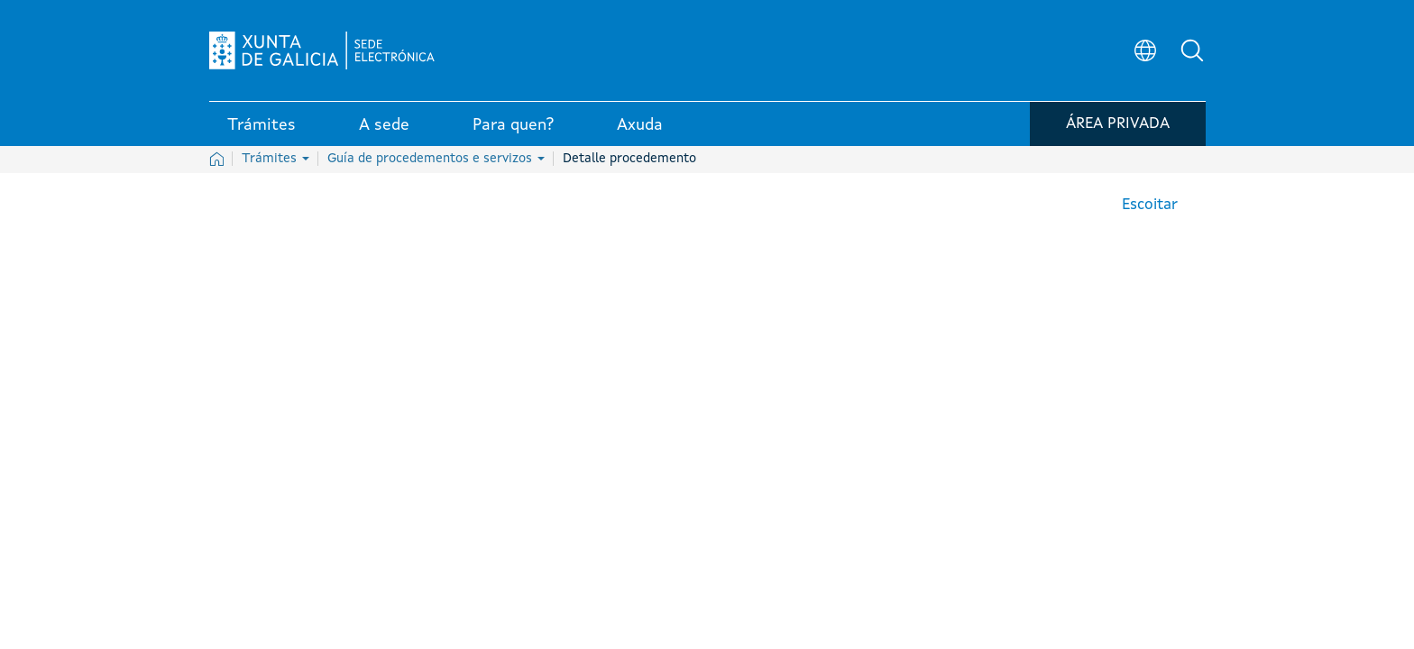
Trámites (275, 158)
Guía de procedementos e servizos (436, 158)
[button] (1192, 50)
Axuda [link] (640, 125)
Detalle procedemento (629, 158)
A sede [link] (384, 125)
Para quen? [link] (513, 125)
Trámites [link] (261, 125)
